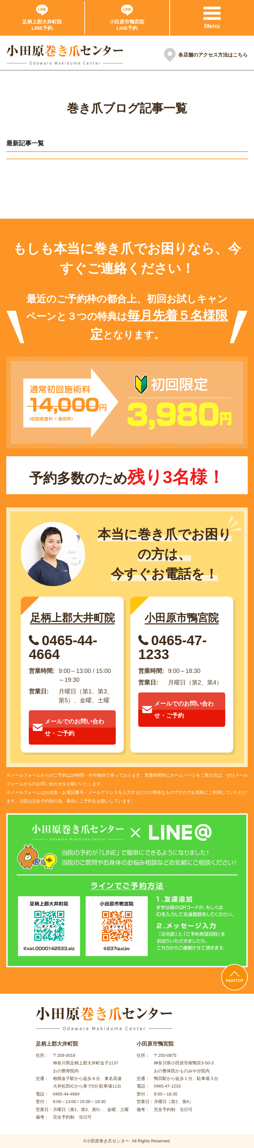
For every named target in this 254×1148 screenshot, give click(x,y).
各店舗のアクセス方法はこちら (213, 54)
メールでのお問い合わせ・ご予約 (68, 727)
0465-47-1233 (172, 647)
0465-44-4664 (63, 647)
